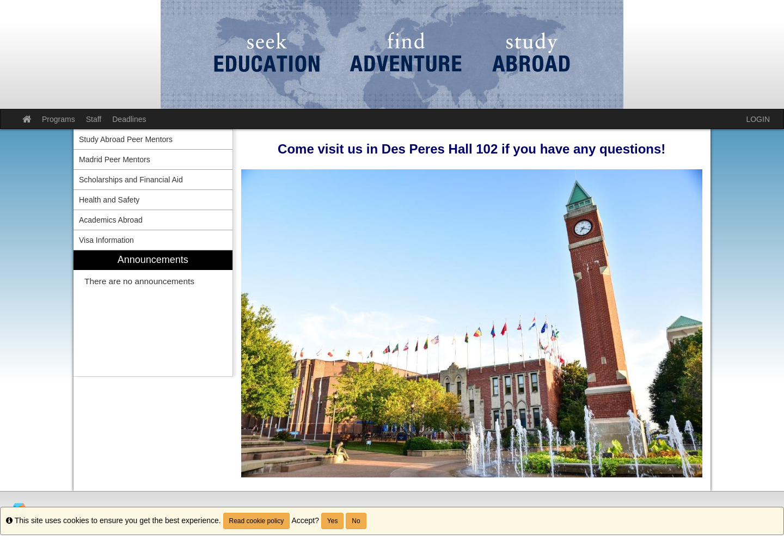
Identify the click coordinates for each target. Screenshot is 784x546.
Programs (58, 119)
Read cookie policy (256, 521)
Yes (332, 521)
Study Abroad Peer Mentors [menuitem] (126, 139)
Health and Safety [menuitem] (109, 199)
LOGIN (758, 119)
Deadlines (129, 119)
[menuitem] (153, 313)
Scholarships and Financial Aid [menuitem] (131, 179)
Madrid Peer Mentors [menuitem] (114, 159)
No (356, 521)
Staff (94, 119)
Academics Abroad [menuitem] (111, 220)
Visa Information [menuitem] (106, 240)
